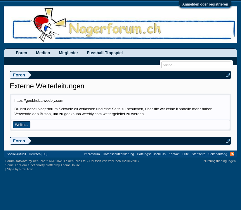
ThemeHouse (70, 165)
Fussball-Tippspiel (105, 52)
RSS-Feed (232, 154)
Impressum (92, 154)
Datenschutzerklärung (118, 154)
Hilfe (185, 154)
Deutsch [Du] (38, 154)
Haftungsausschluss (151, 154)
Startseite (198, 154)
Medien (43, 52)
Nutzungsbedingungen (220, 161)
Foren (21, 52)
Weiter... (21, 124)
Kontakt (174, 154)
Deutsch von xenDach (114, 161)
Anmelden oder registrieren (205, 4)
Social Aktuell (16, 154)
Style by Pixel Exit (19, 169)
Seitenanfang (217, 154)
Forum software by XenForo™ (45, 161)
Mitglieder (68, 52)
